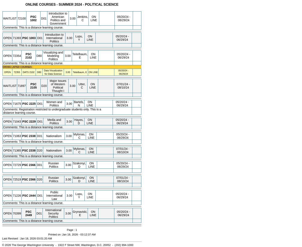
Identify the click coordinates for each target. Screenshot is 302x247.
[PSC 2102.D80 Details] (28, 57)
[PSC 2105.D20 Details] (33, 87)
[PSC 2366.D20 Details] (32, 179)
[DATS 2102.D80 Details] (31, 72)
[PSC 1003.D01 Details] (32, 38)
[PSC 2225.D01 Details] (32, 103)
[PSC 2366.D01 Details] (32, 165)
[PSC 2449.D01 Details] (28, 215)
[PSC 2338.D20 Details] (32, 150)
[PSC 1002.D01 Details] (33, 20)
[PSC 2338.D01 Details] (32, 136)
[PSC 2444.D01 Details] (32, 195)
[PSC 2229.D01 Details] (32, 121)
